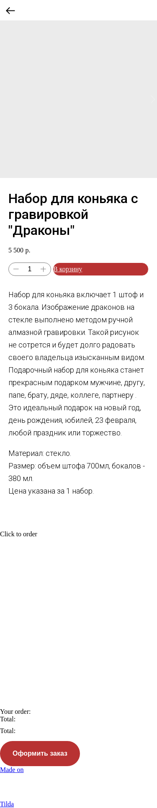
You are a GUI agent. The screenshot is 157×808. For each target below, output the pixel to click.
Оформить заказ (40, 753)
